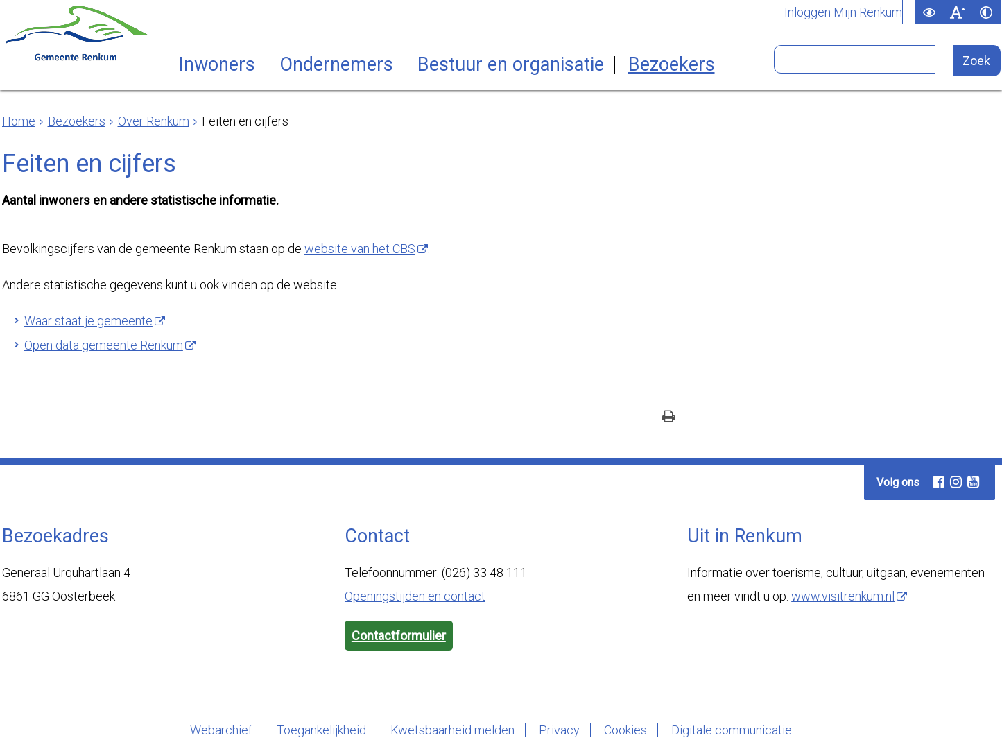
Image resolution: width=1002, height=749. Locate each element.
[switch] (929, 12)
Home (18, 121)
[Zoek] (977, 60)
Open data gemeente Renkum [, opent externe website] (103, 345)
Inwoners (217, 65)
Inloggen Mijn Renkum (843, 12)
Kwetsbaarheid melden (452, 730)
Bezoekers (671, 65)
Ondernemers (336, 65)
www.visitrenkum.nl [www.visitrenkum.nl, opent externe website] (843, 596)
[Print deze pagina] (668, 418)
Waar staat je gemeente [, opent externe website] (88, 320)
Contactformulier (399, 635)
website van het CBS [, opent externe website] (359, 248)
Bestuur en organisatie (510, 65)
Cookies (625, 730)
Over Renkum (153, 121)
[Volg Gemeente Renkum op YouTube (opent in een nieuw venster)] (973, 482)
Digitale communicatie (731, 730)
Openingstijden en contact (415, 596)
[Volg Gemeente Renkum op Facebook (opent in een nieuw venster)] (938, 482)
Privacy (559, 730)
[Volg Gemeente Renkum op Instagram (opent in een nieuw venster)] (955, 482)
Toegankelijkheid (321, 730)
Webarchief (222, 730)
